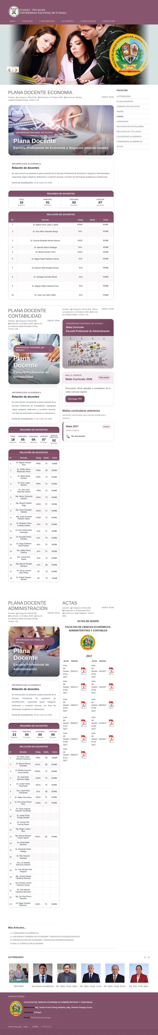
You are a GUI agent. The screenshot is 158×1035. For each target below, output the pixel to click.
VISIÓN (120, 116)
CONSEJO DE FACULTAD (128, 106)
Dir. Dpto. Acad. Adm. (67, 986)
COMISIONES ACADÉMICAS (25, 933)
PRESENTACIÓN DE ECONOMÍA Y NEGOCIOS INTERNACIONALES (43, 940)
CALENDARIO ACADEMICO (129, 136)
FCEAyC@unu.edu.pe (40, 1017)
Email (111, 97)
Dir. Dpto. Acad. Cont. (91, 986)
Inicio (26, 1027)
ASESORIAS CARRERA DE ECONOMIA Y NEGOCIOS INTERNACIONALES (46, 937)
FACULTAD (32, 97)
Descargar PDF (75, 399)
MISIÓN (120, 111)
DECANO (19, 986)
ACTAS (69, 603)
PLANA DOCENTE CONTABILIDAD (27, 313)
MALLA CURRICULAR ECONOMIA (28, 943)
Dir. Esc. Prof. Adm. (139, 986)
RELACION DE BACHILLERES (130, 126)
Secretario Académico (43, 986)
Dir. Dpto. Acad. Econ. (115, 986)
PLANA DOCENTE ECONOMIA (40, 92)
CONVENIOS (122, 121)
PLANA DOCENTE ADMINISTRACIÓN (28, 605)
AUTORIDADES (124, 96)
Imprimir (105, 97)
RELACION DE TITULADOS (129, 131)
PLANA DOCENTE (125, 101)
